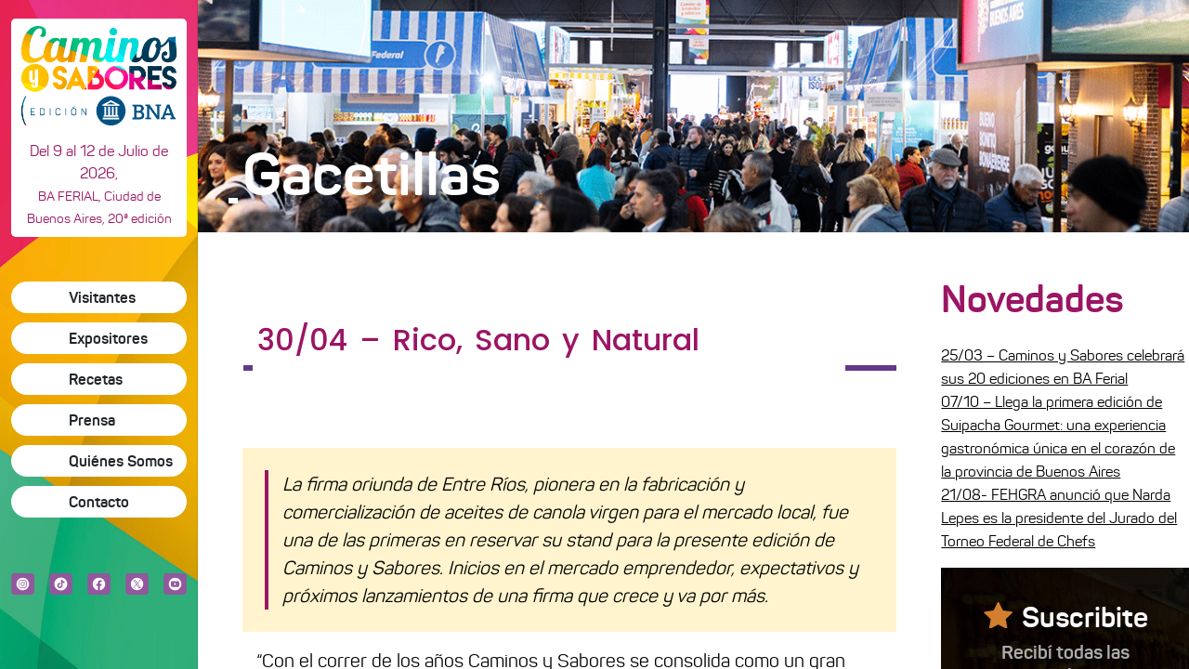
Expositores (108, 338)
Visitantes (102, 297)
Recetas (96, 379)
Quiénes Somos (121, 461)
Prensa (92, 420)
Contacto (99, 501)
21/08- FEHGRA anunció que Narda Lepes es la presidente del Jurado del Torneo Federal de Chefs (1059, 518)
